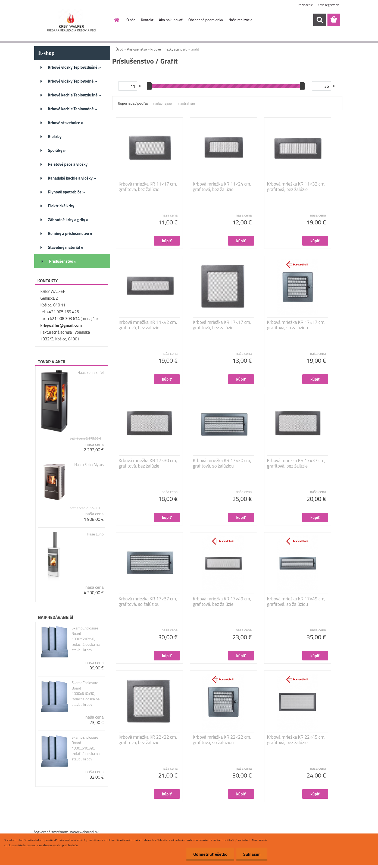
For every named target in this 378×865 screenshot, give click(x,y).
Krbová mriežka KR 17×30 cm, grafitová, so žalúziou (222, 463)
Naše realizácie (240, 20)
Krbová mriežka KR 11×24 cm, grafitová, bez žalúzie (222, 186)
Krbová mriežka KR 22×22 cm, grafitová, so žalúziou (222, 739)
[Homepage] (116, 20)
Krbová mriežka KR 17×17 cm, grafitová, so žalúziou (296, 324)
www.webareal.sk (84, 832)
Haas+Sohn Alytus (89, 464)
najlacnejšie (162, 103)
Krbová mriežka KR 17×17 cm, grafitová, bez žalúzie (222, 324)
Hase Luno (95, 534)
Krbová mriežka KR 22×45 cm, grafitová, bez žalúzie (296, 739)
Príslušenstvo (137, 49)
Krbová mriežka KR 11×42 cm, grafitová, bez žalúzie (148, 324)
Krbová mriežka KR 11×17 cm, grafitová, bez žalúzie (148, 186)
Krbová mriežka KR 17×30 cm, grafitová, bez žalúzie (148, 463)
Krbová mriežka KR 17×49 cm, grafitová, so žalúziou (296, 601)
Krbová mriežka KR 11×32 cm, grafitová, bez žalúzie (296, 186)
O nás (130, 20)
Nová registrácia (328, 4)
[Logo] (71, 20)
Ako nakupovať (171, 20)
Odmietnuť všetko (210, 854)
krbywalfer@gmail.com (61, 325)
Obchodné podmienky (205, 20)
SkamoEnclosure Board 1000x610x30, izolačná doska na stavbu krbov (85, 693)
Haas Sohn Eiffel (90, 372)
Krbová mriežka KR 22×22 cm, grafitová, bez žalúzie (148, 739)
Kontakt (147, 20)
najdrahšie (186, 103)
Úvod (119, 49)
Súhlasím (252, 854)
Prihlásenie (305, 4)
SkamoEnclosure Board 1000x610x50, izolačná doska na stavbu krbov (85, 639)
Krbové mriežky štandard (169, 49)
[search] (319, 20)
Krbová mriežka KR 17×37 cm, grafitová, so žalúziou (148, 601)
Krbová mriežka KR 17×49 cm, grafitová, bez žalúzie (222, 601)
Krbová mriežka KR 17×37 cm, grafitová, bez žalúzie (296, 463)
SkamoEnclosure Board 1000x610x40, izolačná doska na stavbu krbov (85, 748)
